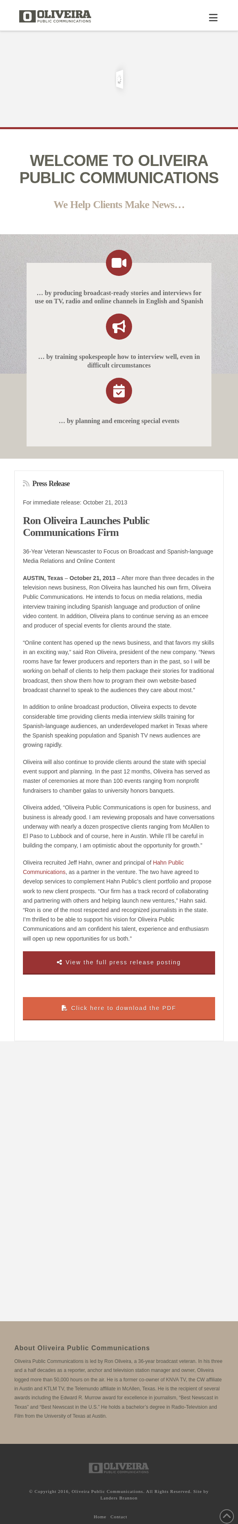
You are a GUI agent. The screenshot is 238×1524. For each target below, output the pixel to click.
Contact (118, 1516)
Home (100, 1516)
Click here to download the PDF (119, 1008)
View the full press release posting (119, 962)
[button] (213, 17)
